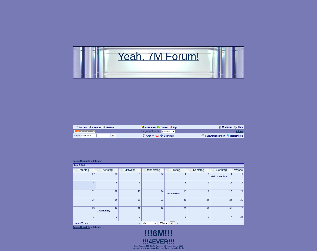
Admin (239, 131)
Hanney (106, 211)
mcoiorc (175, 193)
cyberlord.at (179, 248)
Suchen (81, 127)
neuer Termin (82, 223)
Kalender (94, 127)
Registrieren (235, 136)
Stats (238, 127)
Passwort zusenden (213, 136)
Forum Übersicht (81, 161)
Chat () (148, 136)
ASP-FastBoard (149, 248)
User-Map (167, 136)
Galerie (108, 127)
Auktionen (148, 127)
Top (173, 127)
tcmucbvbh (222, 176)
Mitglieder (225, 127)
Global (162, 127)
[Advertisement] (158, 148)
